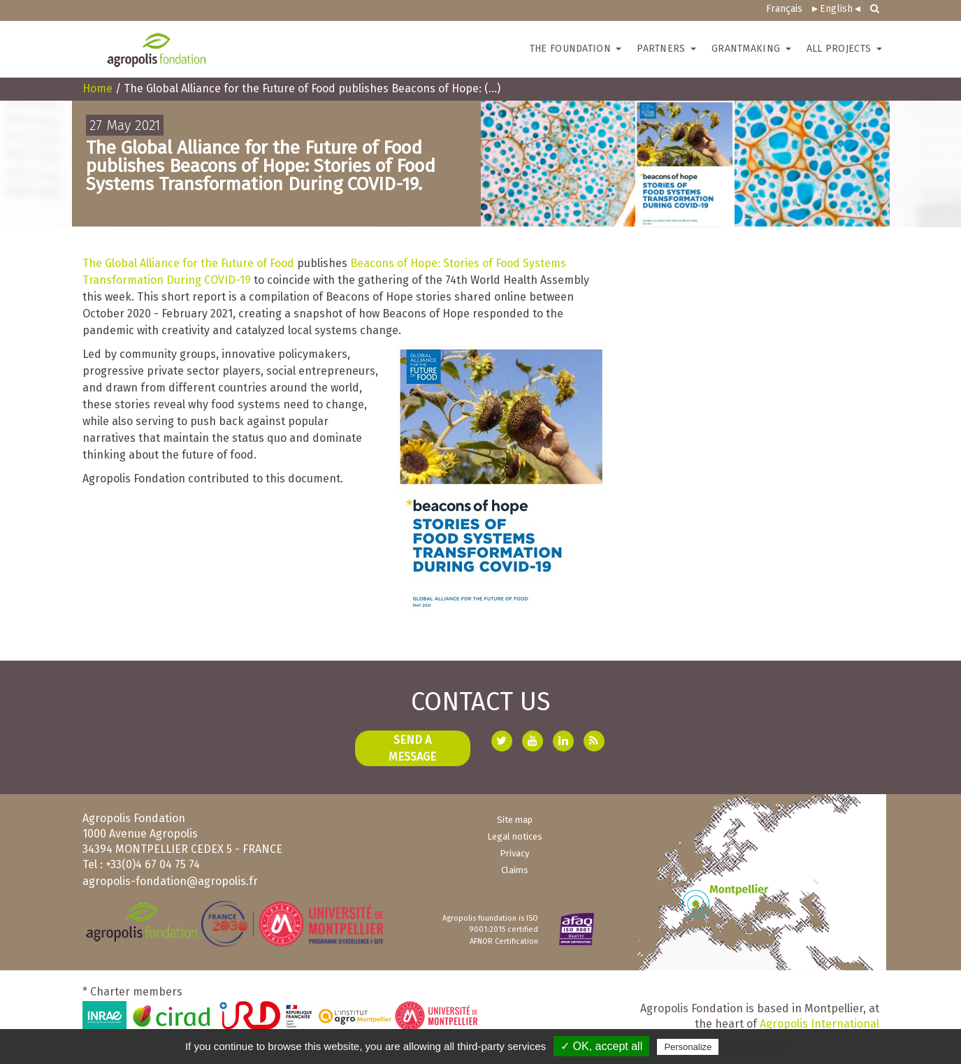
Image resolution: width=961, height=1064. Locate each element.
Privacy (514, 853)
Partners (666, 49)
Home (97, 88)
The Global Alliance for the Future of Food (188, 263)
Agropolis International (819, 1023)
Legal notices (514, 836)
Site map (515, 819)
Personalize (687, 1047)
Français (784, 9)
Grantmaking (751, 49)
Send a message (412, 748)
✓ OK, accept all (601, 1046)
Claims (514, 870)
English (836, 9)
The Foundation (576, 49)
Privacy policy (755, 1046)
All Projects (844, 49)
